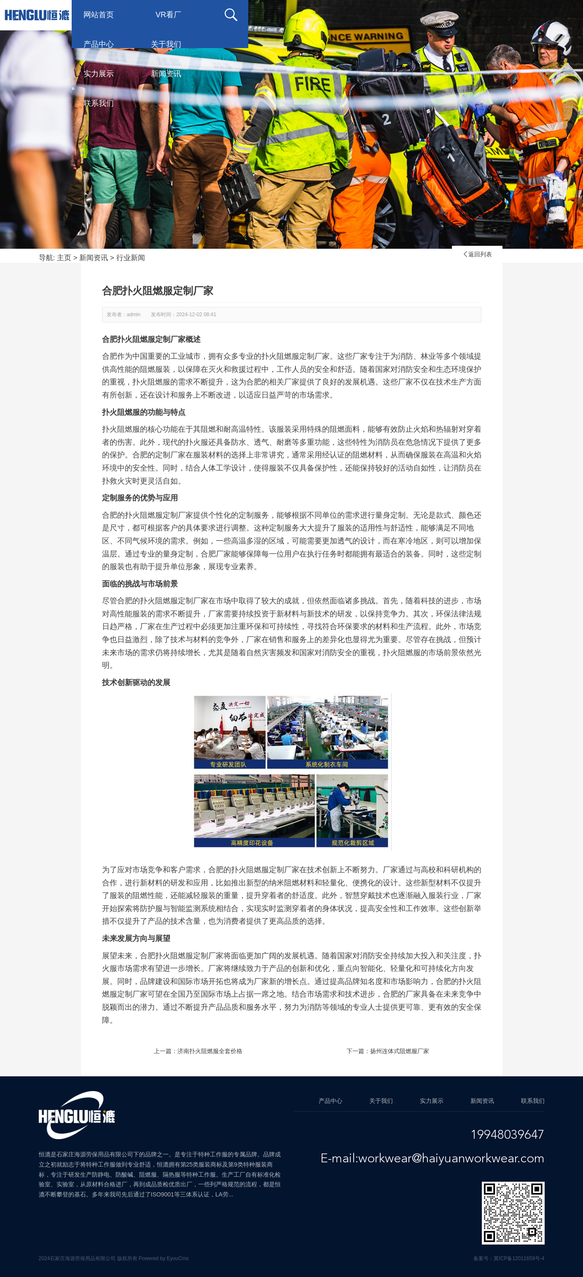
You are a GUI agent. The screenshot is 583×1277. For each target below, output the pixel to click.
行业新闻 (130, 258)
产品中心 (234, 15)
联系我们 (504, 15)
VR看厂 (169, 15)
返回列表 (477, 254)
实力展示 (369, 15)
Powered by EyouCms (163, 1258)
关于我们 (301, 15)
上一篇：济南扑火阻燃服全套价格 (198, 1051)
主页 (64, 258)
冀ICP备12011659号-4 (519, 1258)
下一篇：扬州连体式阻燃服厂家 (388, 1051)
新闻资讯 (436, 15)
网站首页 (99, 15)
